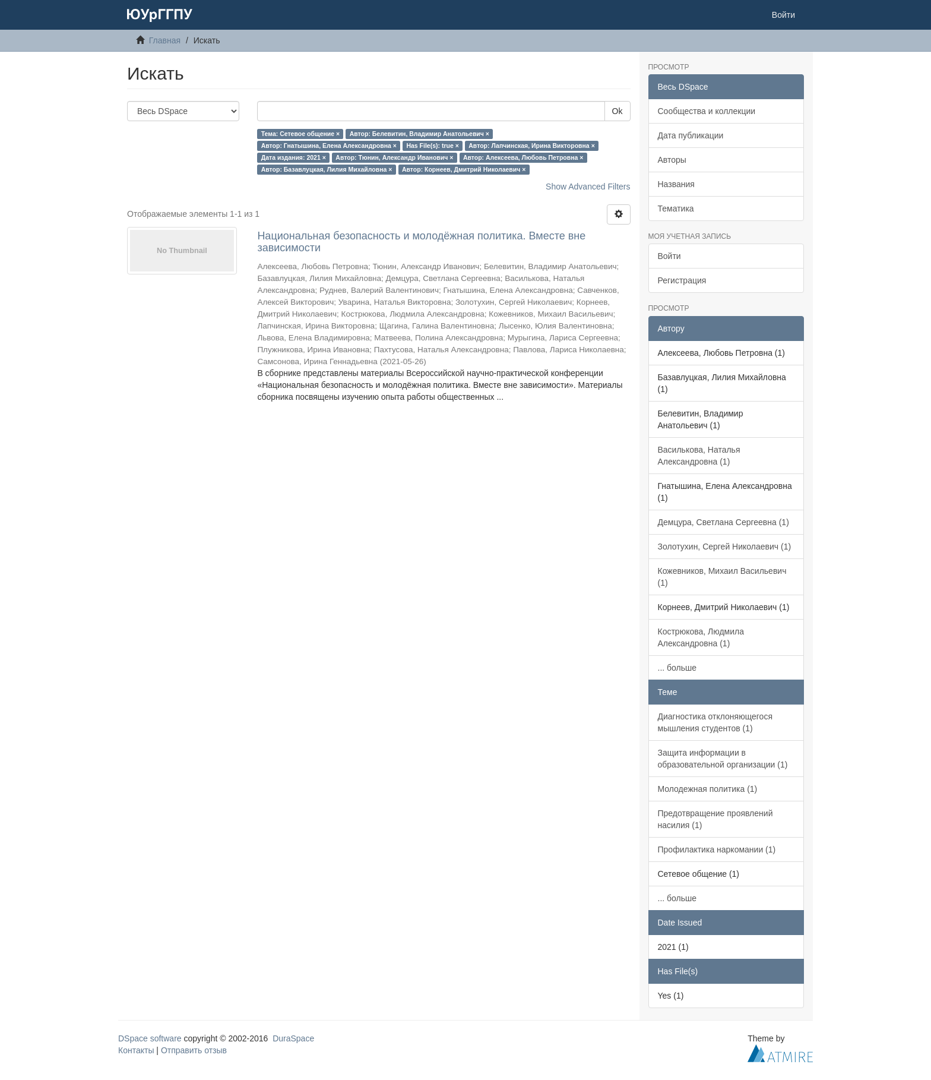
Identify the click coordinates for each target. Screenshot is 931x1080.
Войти (669, 256)
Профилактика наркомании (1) (717, 849)
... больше (677, 667)
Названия (676, 184)
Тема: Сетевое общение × (300, 133)
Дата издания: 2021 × (293, 157)
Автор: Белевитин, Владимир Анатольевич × (419, 133)
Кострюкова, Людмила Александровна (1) (701, 637)
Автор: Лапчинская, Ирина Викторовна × (531, 145)
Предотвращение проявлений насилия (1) (715, 819)
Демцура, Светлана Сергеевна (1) (723, 522)
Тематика (676, 208)
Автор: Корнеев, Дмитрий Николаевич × (464, 169)
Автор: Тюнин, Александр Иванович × (394, 157)
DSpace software (150, 1038)
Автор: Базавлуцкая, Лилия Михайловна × (326, 169)
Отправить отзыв (194, 1050)
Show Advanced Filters (588, 186)
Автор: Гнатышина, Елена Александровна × (329, 145)
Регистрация (682, 280)
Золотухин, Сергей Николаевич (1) (724, 546)
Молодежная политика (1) (708, 789)
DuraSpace (293, 1038)
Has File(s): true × (432, 145)
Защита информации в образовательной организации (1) (723, 758)
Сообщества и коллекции (707, 111)
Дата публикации (691, 135)
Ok (617, 111)
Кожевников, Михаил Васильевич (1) (722, 577)
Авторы (672, 160)
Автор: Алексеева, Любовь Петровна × (523, 157)
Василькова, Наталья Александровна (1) (699, 455)
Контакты (136, 1050)
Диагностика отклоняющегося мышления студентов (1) (715, 722)
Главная (164, 40)
